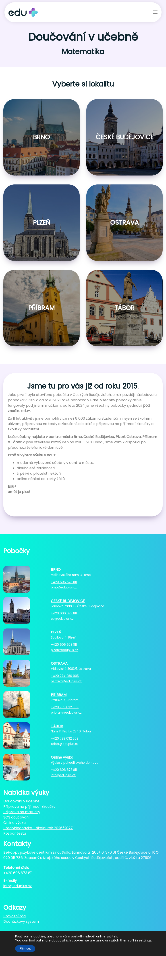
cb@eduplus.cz (62, 619)
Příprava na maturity (21, 811)
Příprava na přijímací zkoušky (29, 806)
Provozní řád (14, 916)
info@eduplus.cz (63, 775)
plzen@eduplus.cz (64, 650)
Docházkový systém (21, 921)
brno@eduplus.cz (64, 587)
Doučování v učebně (21, 801)
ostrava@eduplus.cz (66, 681)
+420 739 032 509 (65, 707)
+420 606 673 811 (64, 582)
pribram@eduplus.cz (66, 713)
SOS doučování (16, 817)
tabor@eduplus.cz (64, 744)
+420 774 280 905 (65, 676)
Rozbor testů (14, 833)
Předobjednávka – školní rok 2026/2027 (38, 828)
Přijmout (25, 948)
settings (145, 940)
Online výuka (14, 822)
